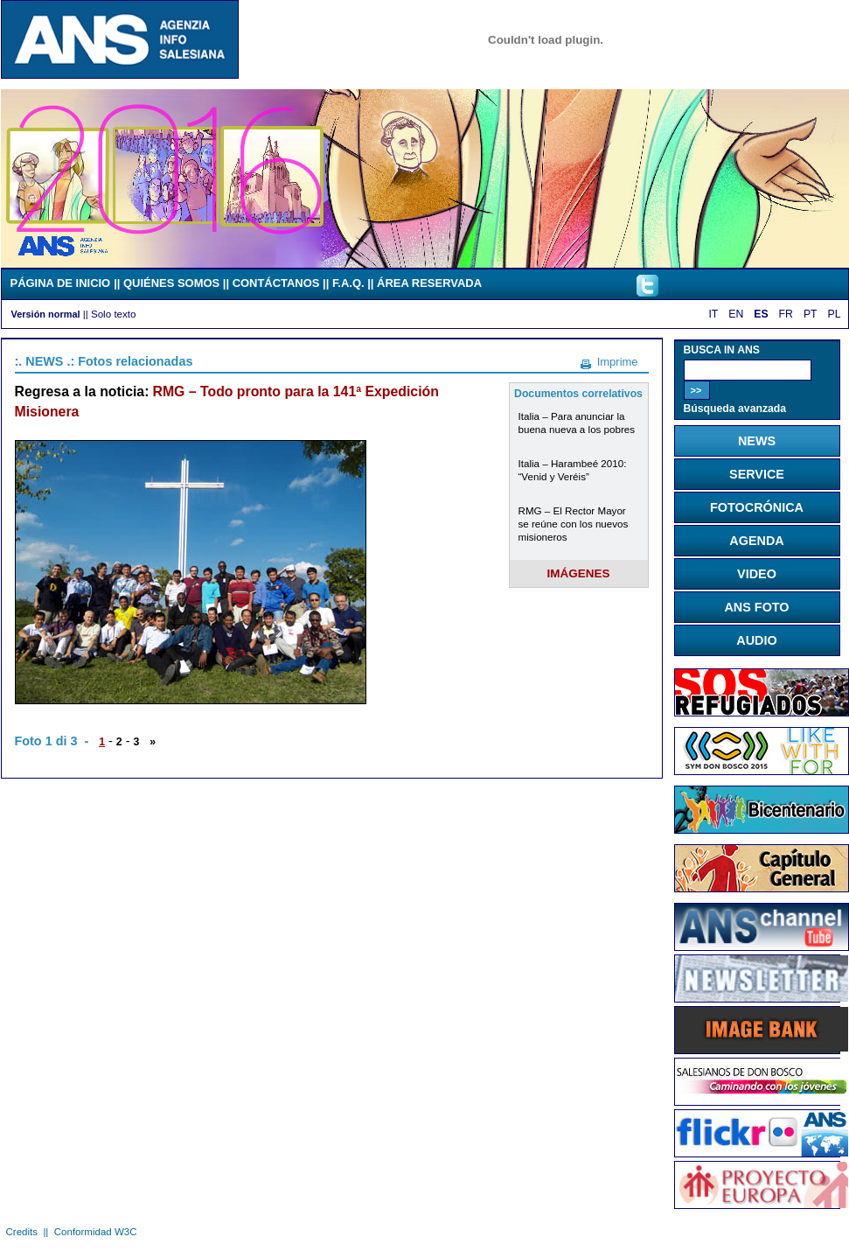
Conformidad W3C (95, 1232)
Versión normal (45, 314)
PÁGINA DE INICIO (60, 283)
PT (811, 314)
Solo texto (113, 313)
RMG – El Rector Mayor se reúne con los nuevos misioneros (573, 523)
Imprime (617, 361)
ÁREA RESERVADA (429, 283)
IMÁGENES (578, 573)
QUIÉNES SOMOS (171, 283)
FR (786, 314)
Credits (22, 1232)
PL (834, 314)
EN (735, 314)
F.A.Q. (348, 283)
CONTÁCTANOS (276, 283)
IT (713, 314)
